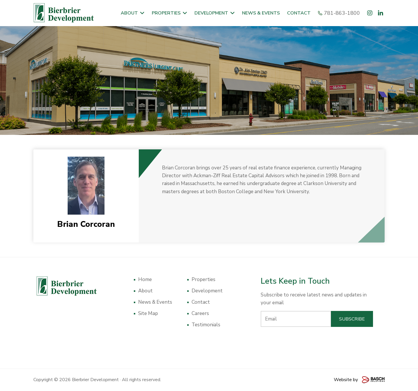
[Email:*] (296, 319)
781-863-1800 (339, 13)
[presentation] (317, 342)
